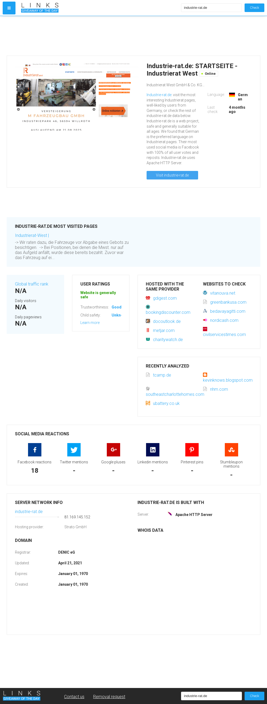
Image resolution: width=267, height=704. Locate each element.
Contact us (74, 696)
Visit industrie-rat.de (172, 175)
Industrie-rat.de (159, 95)
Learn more (90, 322)
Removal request (109, 696)
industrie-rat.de (29, 511)
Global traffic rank (31, 284)
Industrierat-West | (32, 235)
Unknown (120, 315)
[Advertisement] (100, 36)
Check (254, 8)
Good (116, 307)
